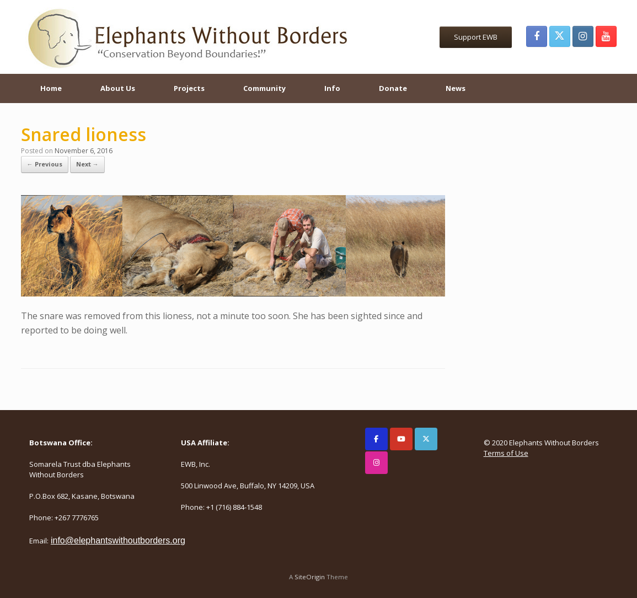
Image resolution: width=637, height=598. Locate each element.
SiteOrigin (310, 577)
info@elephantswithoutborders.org (118, 540)
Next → (87, 164)
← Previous (44, 164)
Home (51, 88)
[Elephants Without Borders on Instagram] (376, 462)
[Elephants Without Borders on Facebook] (376, 439)
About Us (117, 88)
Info (332, 88)
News (455, 88)
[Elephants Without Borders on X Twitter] (426, 439)
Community (264, 88)
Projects (189, 88)
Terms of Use (506, 453)
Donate (393, 88)
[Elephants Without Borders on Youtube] (401, 439)
